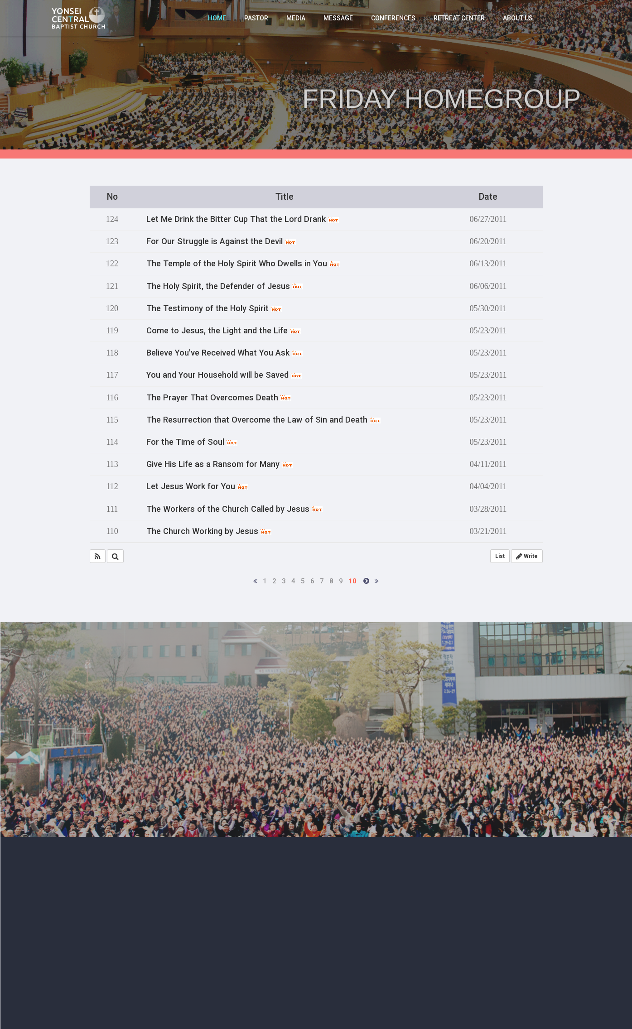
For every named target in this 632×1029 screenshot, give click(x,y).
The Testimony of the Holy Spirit (214, 308)
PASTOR (256, 18)
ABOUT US (518, 18)
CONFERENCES (393, 18)
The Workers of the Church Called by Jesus (234, 509)
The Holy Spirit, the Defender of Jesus (224, 286)
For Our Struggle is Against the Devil (221, 241)
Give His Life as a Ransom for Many (219, 464)
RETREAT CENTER (459, 18)
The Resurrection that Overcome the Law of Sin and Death (263, 420)
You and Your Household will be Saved (224, 375)
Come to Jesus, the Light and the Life (223, 331)
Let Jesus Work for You (197, 486)
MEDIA (295, 18)
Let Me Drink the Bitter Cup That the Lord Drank (242, 219)
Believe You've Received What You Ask (224, 353)
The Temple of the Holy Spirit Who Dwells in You (243, 264)
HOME (217, 18)
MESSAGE (338, 18)
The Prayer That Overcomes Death (218, 398)
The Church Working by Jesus (208, 531)
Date (488, 197)
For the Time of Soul (191, 442)
